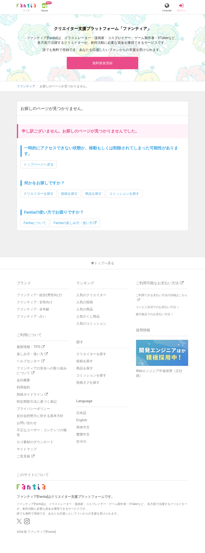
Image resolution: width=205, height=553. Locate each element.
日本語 (81, 413)
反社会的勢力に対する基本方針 (40, 416)
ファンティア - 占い (31, 316)
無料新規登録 (102, 63)
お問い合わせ (27, 423)
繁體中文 (83, 434)
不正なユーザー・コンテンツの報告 (42, 432)
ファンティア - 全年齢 (33, 309)
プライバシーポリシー (33, 409)
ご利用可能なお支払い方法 (160, 283)
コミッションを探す (124, 194)
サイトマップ (27, 449)
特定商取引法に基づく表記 (37, 401)
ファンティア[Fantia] (41, 531)
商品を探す (93, 194)
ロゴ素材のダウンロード (35, 442)
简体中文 (83, 427)
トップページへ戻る (39, 164)
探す (79, 342)
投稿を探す (69, 194)
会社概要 (23, 380)
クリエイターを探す (39, 194)
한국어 (81, 441)
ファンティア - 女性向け (35, 302)
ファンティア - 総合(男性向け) (39, 295)
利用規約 (23, 387)
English (81, 420)
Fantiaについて (35, 223)
